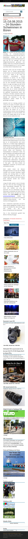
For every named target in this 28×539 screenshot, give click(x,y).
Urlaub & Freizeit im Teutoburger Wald (12, 409)
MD (11, 33)
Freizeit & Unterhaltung (8, 17)
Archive (4, 530)
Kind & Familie (17, 17)
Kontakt (19, 533)
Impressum (5, 533)
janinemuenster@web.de (9, 196)
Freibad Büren (6, 220)
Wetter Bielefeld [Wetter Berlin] (14, 523)
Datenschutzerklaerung (12, 533)
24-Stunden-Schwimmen (16, 218)
